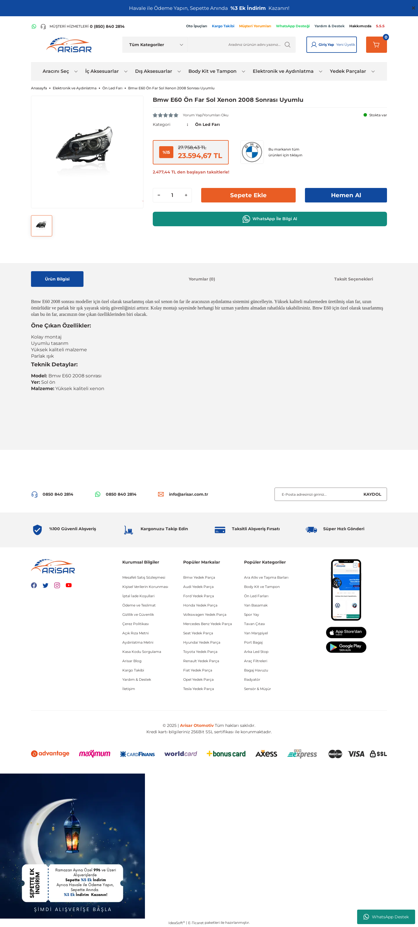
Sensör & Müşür (257, 689)
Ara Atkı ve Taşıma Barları (266, 577)
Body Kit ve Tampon (262, 586)
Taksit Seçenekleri (353, 279)
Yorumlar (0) (202, 279)
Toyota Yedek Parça (200, 651)
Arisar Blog (131, 661)
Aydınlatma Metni (137, 642)
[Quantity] (172, 195)
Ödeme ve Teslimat (139, 605)
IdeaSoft (176, 922)
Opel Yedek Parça (198, 679)
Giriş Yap (326, 44)
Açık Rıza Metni (135, 633)
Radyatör (252, 679)
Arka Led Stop (256, 651)
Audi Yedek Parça (198, 586)
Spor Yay (251, 614)
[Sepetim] (376, 45)
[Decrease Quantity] (159, 195)
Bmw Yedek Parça (199, 577)
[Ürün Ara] (242, 45)
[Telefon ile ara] (82, 26)
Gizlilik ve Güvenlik (138, 614)
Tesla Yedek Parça (198, 689)
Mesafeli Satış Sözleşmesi (143, 577)
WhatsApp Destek (386, 917)
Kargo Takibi (133, 670)
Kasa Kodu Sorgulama (141, 651)
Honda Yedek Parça (200, 605)
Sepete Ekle (248, 195)
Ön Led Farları (256, 596)
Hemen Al (346, 195)
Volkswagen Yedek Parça (204, 614)
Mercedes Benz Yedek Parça (207, 624)
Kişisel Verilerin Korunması (145, 586)
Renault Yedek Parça (201, 661)
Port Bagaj (253, 642)
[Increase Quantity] (186, 195)
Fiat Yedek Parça (197, 670)
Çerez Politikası (135, 624)
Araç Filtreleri (255, 661)
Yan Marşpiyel (256, 633)
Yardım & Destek (136, 679)
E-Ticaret (196, 923)
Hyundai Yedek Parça (201, 642)
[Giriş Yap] (313, 44)
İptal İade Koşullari (138, 596)
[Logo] (70, 44)
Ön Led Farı (207, 124)
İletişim (128, 689)
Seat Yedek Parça (198, 633)
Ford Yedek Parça (198, 596)
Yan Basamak (256, 605)
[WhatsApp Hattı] (34, 26)
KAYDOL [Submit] (372, 494)
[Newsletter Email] (331, 494)
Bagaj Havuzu (256, 670)
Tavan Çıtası (254, 624)
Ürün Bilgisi (57, 279)
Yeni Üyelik (345, 44)
